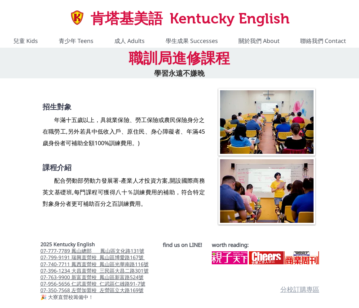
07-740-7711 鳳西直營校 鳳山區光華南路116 (92, 264)
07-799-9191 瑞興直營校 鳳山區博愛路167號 (92, 257)
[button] (25, 41)
